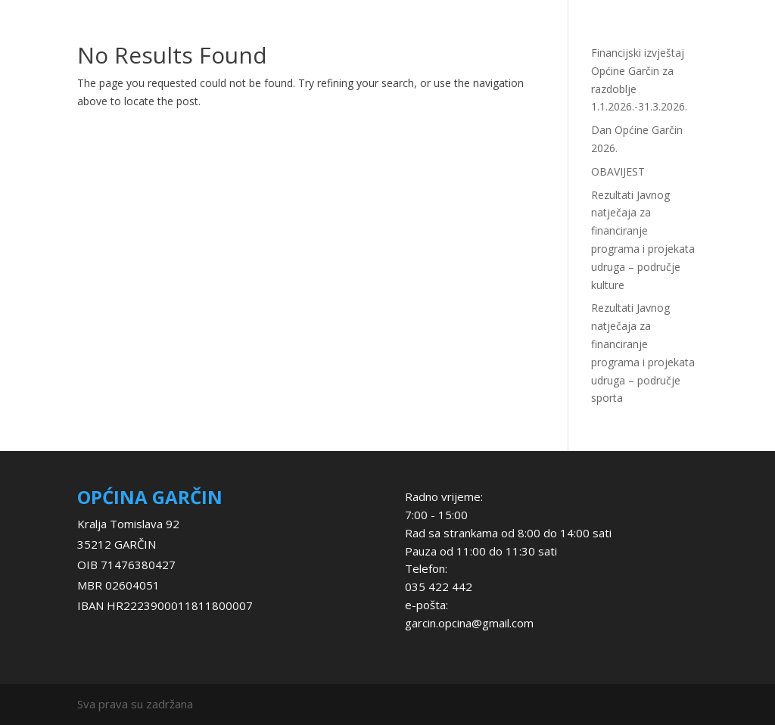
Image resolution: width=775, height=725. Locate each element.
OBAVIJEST (618, 171)
